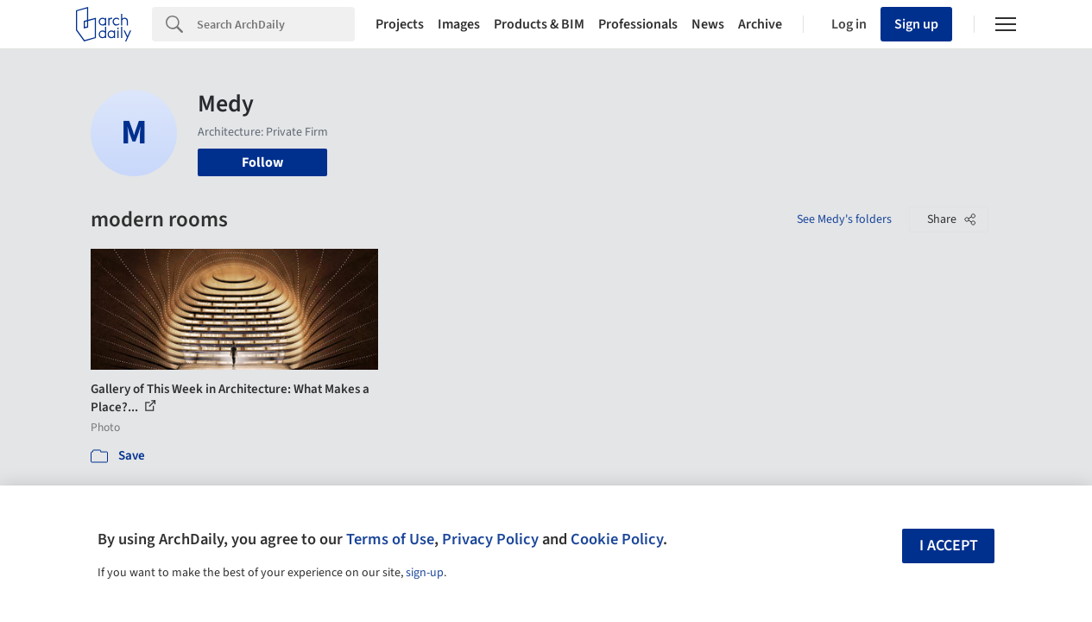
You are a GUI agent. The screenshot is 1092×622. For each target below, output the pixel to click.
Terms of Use (390, 539)
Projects (400, 24)
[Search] (276, 24)
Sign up (916, 24)
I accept (948, 545)
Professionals (638, 24)
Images (459, 24)
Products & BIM (539, 24)
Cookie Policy (617, 539)
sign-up (425, 572)
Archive (760, 24)
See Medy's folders (844, 219)
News (707, 24)
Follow (262, 162)
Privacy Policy (490, 539)
